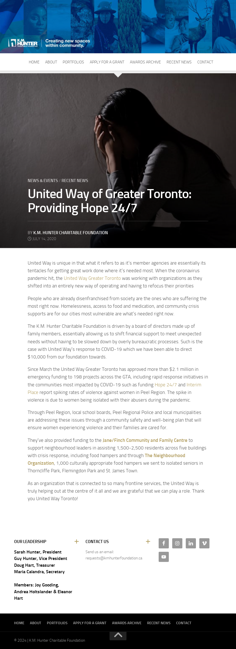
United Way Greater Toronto (92, 278)
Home (34, 62)
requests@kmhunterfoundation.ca (114, 558)
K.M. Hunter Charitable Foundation (70, 232)
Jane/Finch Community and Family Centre (145, 440)
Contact (205, 62)
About (51, 62)
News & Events (43, 180)
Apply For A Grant (107, 62)
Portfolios (73, 62)
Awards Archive (145, 62)
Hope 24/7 (166, 384)
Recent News (179, 62)
